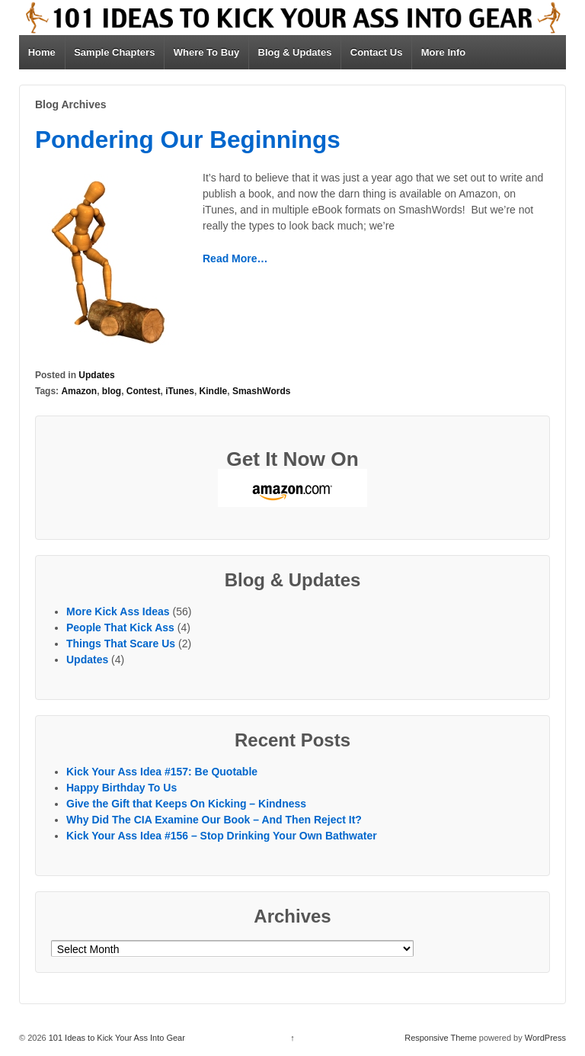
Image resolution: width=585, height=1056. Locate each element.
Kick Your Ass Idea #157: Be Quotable (161, 772)
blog (111, 391)
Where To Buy (206, 52)
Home (42, 52)
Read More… (235, 258)
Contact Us (376, 52)
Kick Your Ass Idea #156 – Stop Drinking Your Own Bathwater (221, 836)
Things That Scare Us (120, 643)
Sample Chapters (114, 52)
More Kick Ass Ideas (118, 611)
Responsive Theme (440, 1037)
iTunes (179, 391)
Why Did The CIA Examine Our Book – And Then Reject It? (214, 820)
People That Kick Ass (120, 627)
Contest (143, 391)
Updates (96, 375)
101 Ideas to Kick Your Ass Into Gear (115, 1037)
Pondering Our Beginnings (187, 139)
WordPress (545, 1037)
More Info (443, 52)
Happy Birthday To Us (121, 788)
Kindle (214, 391)
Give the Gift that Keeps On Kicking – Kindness (186, 804)
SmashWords (261, 391)
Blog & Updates (295, 52)
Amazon (79, 391)
